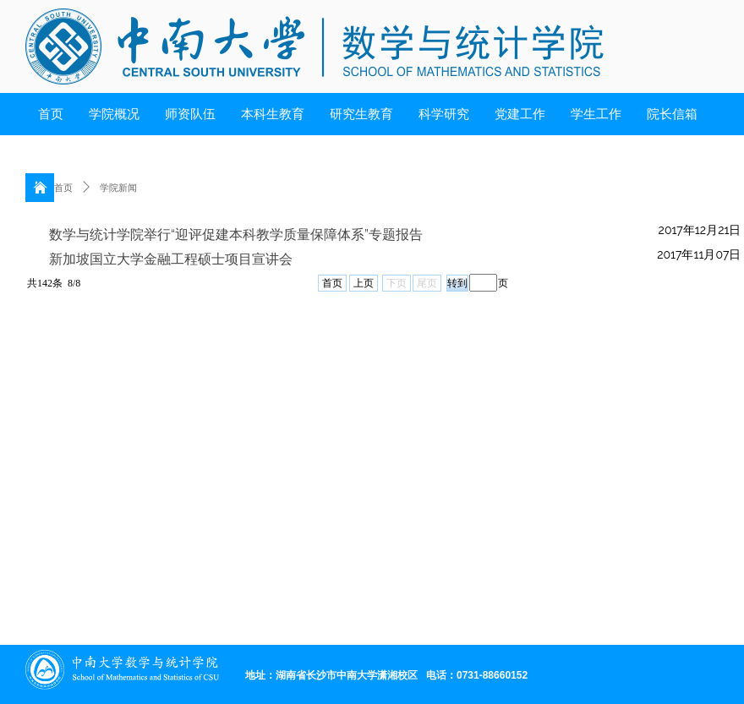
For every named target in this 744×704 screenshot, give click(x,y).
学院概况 (114, 114)
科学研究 (443, 114)
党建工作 (520, 114)
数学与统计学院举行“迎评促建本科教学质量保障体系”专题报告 (236, 234)
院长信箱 (672, 114)
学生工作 (596, 114)
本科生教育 (272, 114)
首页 (50, 114)
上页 (363, 283)
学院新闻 (118, 188)
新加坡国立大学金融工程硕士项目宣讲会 (171, 259)
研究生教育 (361, 114)
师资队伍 (190, 114)
